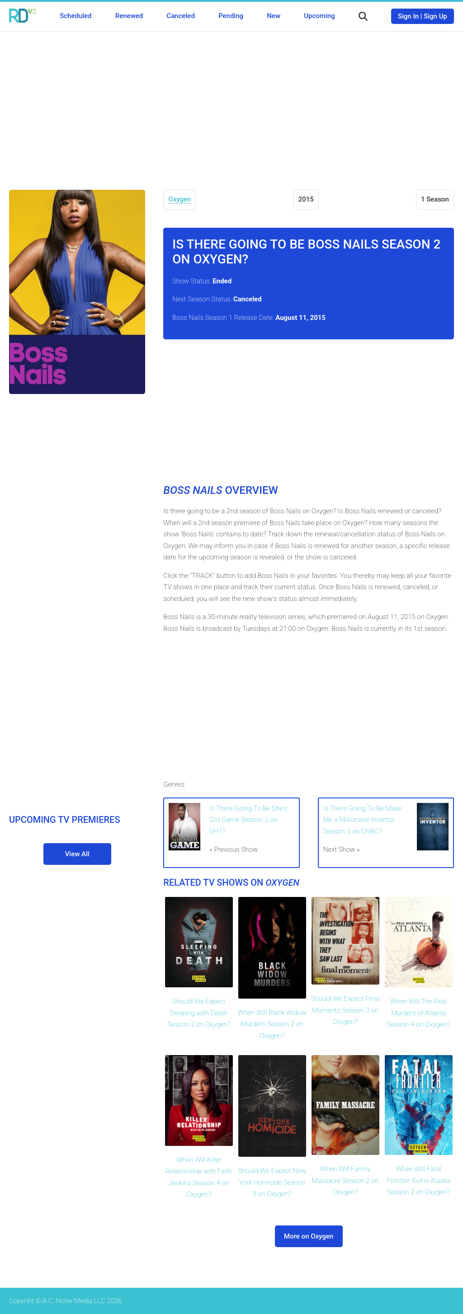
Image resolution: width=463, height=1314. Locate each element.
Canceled (180, 16)
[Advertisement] (231, 104)
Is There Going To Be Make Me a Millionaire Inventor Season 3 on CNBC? (362, 819)
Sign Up (435, 16)
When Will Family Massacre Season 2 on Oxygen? (345, 1180)
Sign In (408, 16)
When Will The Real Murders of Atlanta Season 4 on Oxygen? (418, 1012)
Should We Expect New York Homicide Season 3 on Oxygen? (272, 1182)
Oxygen (179, 199)
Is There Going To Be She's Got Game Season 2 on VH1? (248, 819)
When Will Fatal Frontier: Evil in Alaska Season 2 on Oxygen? (418, 1180)
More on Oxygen (308, 1236)
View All (77, 854)
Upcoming (319, 16)
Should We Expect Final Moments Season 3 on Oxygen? (345, 1010)
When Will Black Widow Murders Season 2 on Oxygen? (272, 1024)
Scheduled (75, 16)
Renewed (129, 16)
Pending (230, 16)
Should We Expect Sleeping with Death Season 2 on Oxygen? (198, 1012)
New (273, 16)
